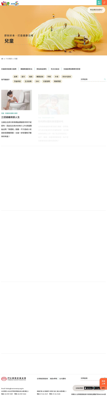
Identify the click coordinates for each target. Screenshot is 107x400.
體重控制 (40, 76)
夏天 (23, 76)
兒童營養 (46, 81)
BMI (37, 81)
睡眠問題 (57, 81)
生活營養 (28, 81)
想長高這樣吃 (42, 69)
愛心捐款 (99, 2)
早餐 (49, 76)
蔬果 (15, 76)
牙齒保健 (17, 81)
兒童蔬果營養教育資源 (72, 69)
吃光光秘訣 (55, 69)
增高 (30, 76)
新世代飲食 (66, 76)
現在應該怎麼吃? (96, 9)
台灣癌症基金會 (42, 378)
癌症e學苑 (53, 378)
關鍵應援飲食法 (26, 69)
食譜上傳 (103, 382)
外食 (56, 76)
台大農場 (62, 378)
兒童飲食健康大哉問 (8, 69)
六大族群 (9, 59)
